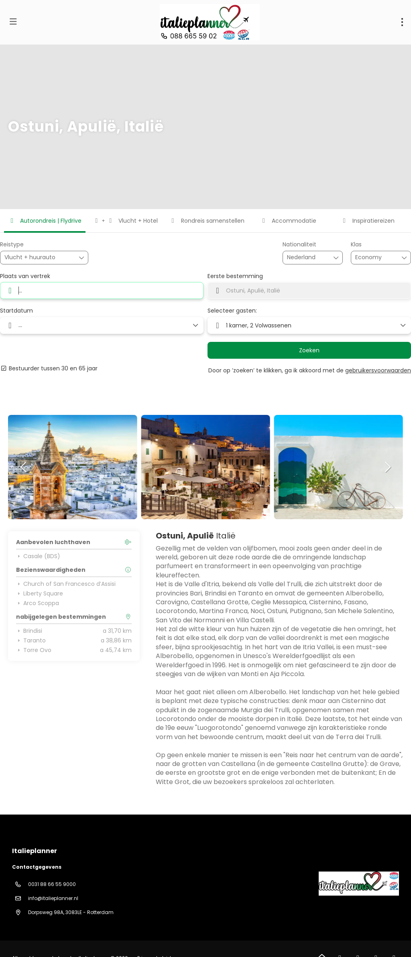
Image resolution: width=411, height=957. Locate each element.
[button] (24, 467)
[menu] (402, 22)
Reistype (12, 244)
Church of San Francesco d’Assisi (66, 584)
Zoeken (309, 350)
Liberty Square (39, 593)
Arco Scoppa (37, 603)
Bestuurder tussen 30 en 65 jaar (49, 368)
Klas (356, 244)
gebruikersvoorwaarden (378, 370)
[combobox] (307, 257)
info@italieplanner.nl (53, 898)
